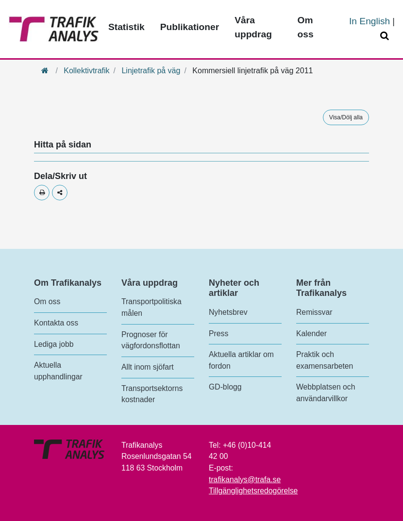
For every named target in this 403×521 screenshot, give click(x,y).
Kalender (311, 333)
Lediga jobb (53, 344)
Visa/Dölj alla (346, 117)
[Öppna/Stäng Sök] (386, 36)
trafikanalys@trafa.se (245, 479)
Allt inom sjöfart (147, 367)
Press (218, 333)
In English (369, 21)
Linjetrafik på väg (150, 70)
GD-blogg (225, 387)
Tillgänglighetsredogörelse (253, 491)
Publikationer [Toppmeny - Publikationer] (189, 27)
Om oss (47, 301)
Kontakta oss (56, 323)
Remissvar (314, 312)
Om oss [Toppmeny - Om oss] (306, 27)
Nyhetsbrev (228, 312)
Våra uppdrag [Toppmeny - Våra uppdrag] (253, 27)
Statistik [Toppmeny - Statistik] (126, 27)
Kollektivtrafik (86, 70)
